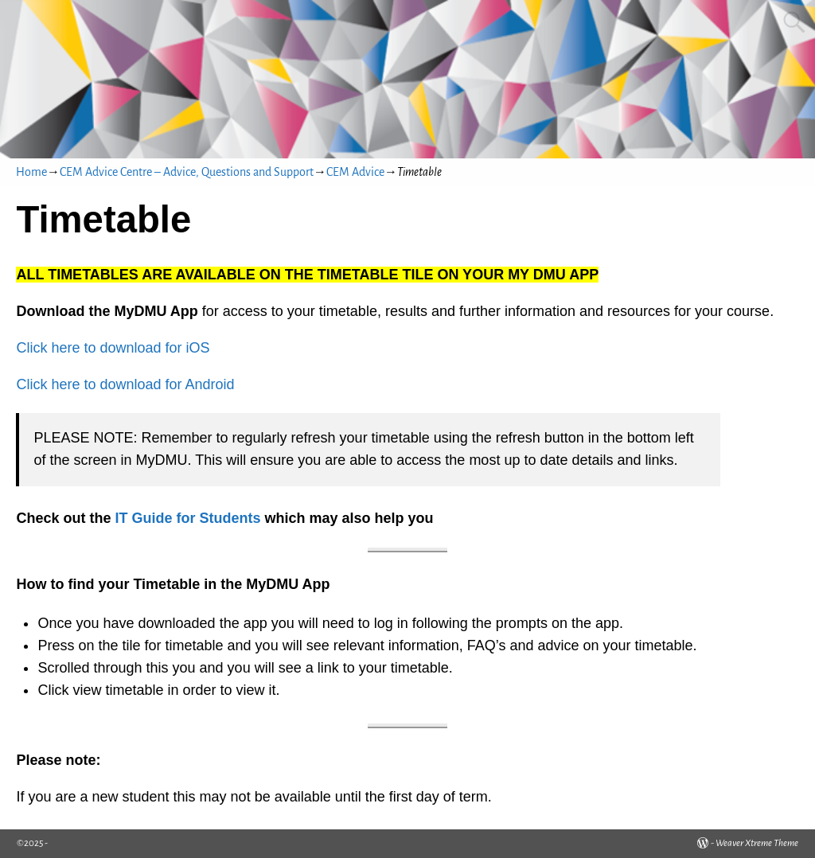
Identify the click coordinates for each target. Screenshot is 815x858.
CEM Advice (355, 172)
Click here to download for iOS (112, 348)
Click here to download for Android (125, 384)
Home (31, 172)
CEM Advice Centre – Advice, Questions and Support (187, 172)
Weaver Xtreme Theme (757, 843)
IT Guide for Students (187, 518)
